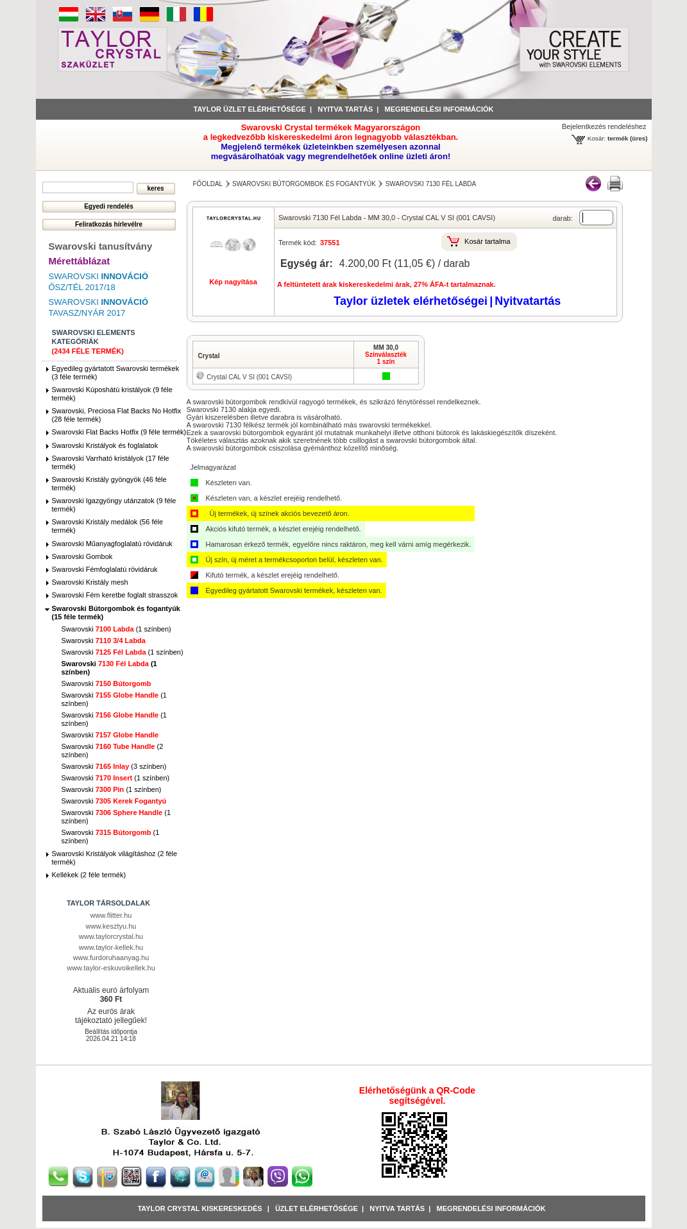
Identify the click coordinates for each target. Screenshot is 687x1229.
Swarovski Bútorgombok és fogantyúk (304, 183)
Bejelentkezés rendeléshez (604, 126)
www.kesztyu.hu (111, 926)
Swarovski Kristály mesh (90, 582)
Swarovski (104, 640)
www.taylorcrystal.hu (111, 936)
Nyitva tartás (345, 109)
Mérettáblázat (79, 260)
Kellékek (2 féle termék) (89, 875)
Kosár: (597, 138)
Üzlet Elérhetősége (316, 1208)
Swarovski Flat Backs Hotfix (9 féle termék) (119, 432)
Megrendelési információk (439, 109)
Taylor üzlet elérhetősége (250, 109)
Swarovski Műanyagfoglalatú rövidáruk (112, 543)
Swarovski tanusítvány (101, 246)
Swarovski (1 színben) (116, 629)
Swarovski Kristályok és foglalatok (105, 445)
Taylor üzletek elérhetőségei (411, 301)
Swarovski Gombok (82, 556)
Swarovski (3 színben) (114, 766)
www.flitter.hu (111, 915)
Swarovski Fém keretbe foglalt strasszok (115, 595)
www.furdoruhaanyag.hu (111, 957)
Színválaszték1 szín (386, 358)
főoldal (208, 183)
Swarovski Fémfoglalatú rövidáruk (105, 569)
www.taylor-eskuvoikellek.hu (111, 968)
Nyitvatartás (528, 301)
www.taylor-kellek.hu (111, 947)
